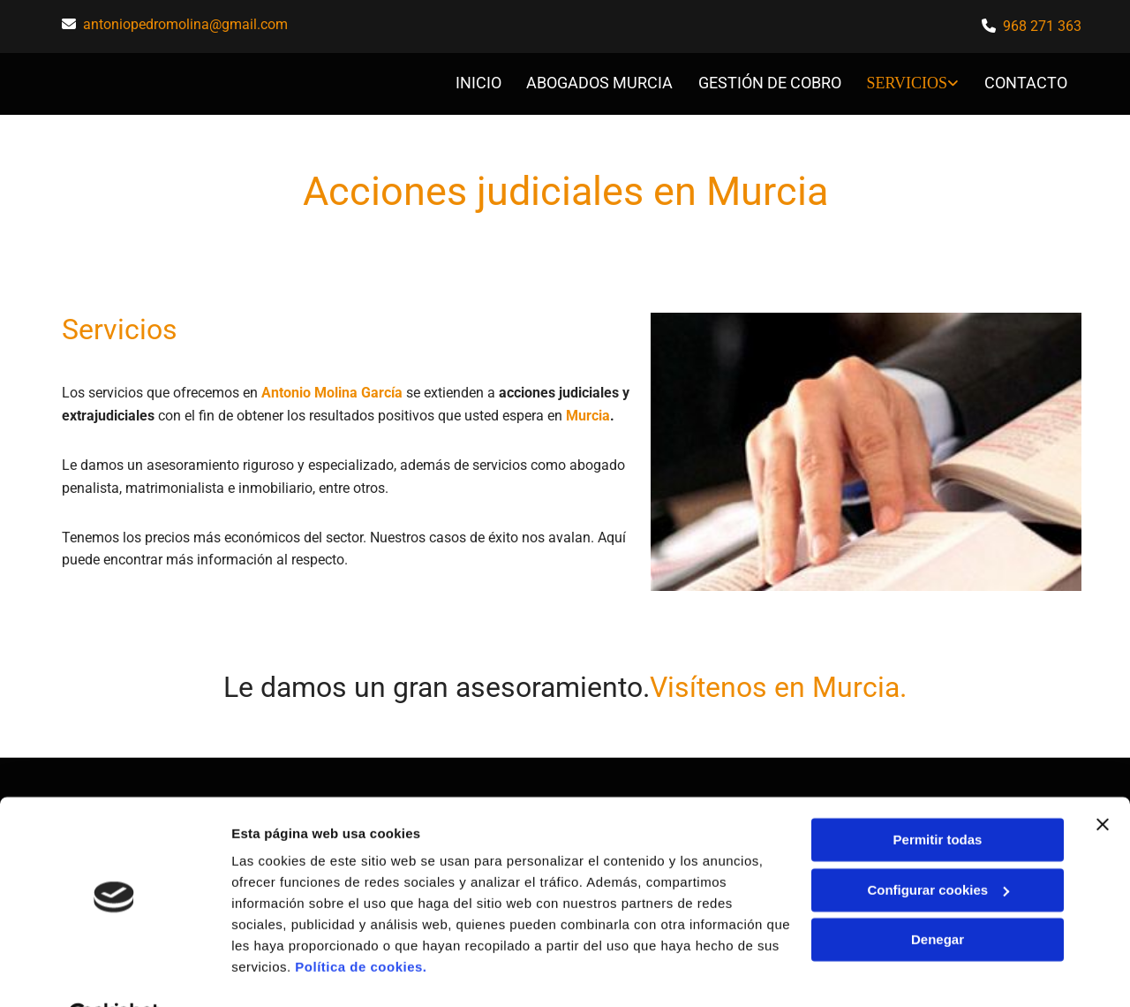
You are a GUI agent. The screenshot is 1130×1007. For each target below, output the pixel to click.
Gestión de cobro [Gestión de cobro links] (771, 81)
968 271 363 (1042, 26)
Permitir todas (938, 796)
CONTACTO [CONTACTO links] (1026, 81)
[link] (901, 81)
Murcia (588, 410)
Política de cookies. (360, 923)
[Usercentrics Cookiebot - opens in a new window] (114, 972)
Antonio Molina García (332, 388)
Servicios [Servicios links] (908, 81)
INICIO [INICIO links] (478, 81)
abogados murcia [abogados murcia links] (600, 81)
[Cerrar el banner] (1102, 781)
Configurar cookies (938, 845)
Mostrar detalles (283, 972)
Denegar (937, 896)
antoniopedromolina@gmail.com (185, 24)
